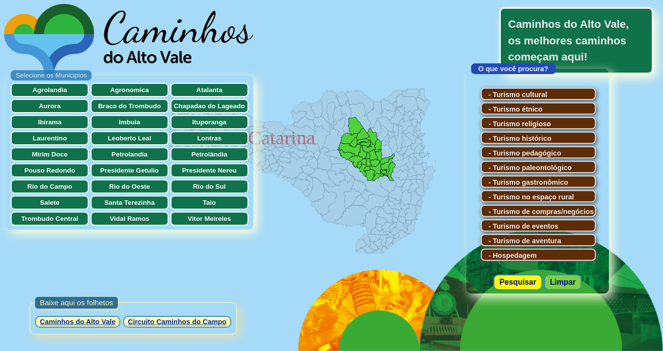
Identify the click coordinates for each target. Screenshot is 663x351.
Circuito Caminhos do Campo (177, 322)
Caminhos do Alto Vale (77, 322)
